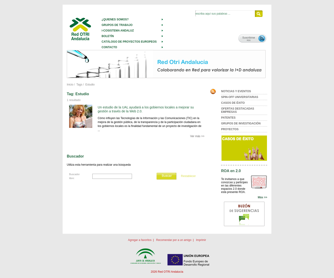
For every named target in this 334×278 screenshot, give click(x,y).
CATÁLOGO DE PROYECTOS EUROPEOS (129, 41)
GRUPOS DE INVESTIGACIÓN (240, 123)
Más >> (262, 197)
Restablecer (188, 176)
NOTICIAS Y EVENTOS (236, 91)
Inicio (70, 84)
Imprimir (201, 240)
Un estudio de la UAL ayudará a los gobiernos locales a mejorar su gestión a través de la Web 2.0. (146, 109)
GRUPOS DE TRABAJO (117, 25)
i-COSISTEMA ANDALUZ (118, 30)
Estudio (90, 84)
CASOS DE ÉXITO (233, 102)
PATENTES (228, 117)
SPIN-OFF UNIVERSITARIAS (239, 97)
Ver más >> (197, 136)
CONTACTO (109, 47)
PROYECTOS (229, 129)
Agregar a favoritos (139, 240)
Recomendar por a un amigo (173, 240)
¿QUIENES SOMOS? (115, 19)
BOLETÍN (108, 36)
